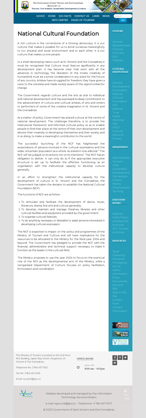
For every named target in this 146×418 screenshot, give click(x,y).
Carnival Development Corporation (120, 86)
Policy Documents (119, 279)
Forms (116, 266)
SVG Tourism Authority (120, 230)
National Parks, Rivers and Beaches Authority (120, 219)
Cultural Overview (118, 51)
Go (123, 20)
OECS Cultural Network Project (117, 133)
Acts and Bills (117, 287)
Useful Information (119, 272)
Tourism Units (117, 163)
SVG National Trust (117, 109)
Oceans (117, 180)
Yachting (117, 191)
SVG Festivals (117, 58)
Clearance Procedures (119, 260)
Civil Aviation (120, 176)
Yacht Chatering (118, 253)
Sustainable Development (120, 170)
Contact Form (117, 301)
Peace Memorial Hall (118, 120)
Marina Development (120, 185)
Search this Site (119, 294)
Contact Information (119, 309)
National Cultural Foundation (119, 97)
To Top (126, 395)
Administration (120, 157)
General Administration (120, 43)
